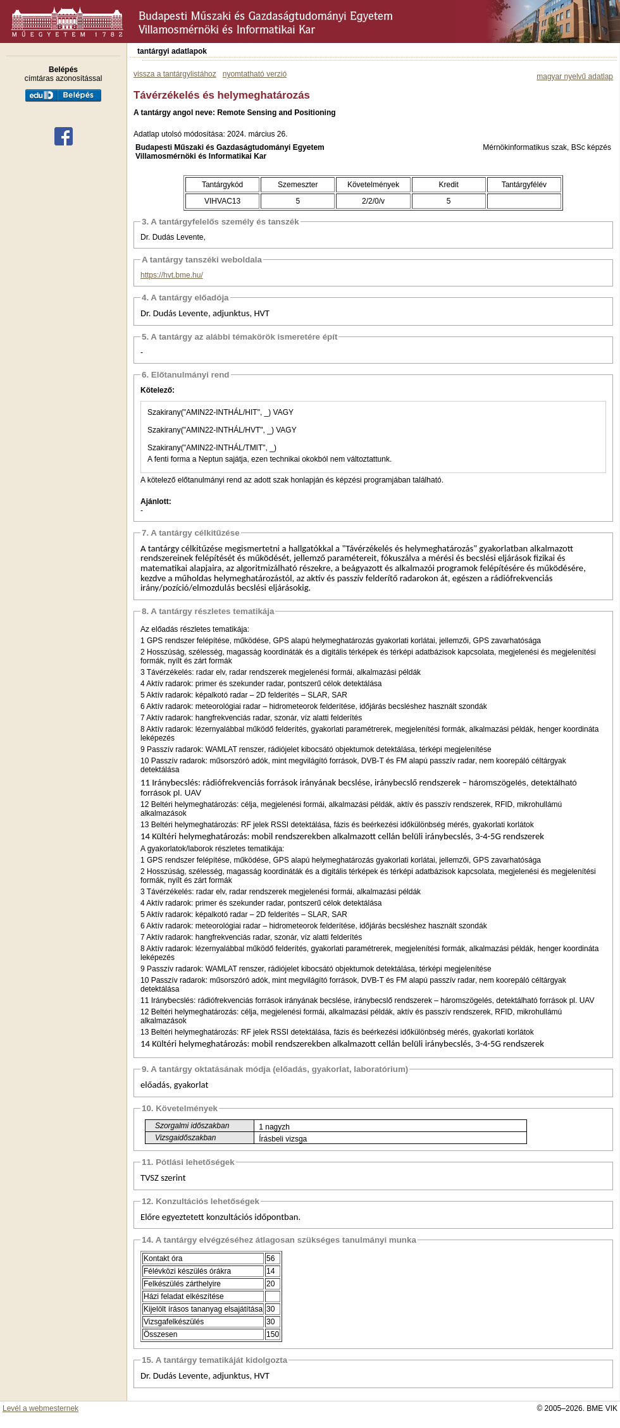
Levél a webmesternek (40, 1408)
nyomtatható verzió (255, 74)
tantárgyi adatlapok (172, 51)
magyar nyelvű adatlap (574, 76)
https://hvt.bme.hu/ (171, 275)
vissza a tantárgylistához (174, 74)
